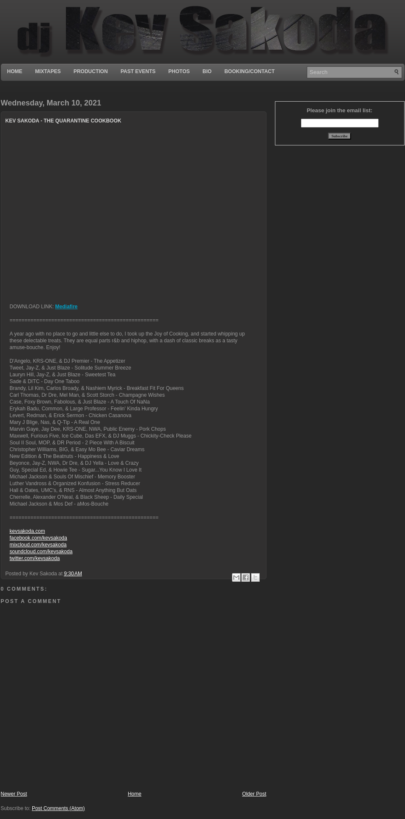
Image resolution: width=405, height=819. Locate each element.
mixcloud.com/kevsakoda (38, 545)
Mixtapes (48, 71)
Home (15, 71)
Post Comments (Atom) (58, 808)
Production (91, 71)
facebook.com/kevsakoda (38, 538)
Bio (207, 71)
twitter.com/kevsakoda (35, 558)
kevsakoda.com (27, 531)
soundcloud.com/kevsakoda (41, 552)
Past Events (138, 71)
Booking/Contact (249, 71)
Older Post (254, 794)
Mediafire (66, 307)
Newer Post (14, 794)
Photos (179, 71)
